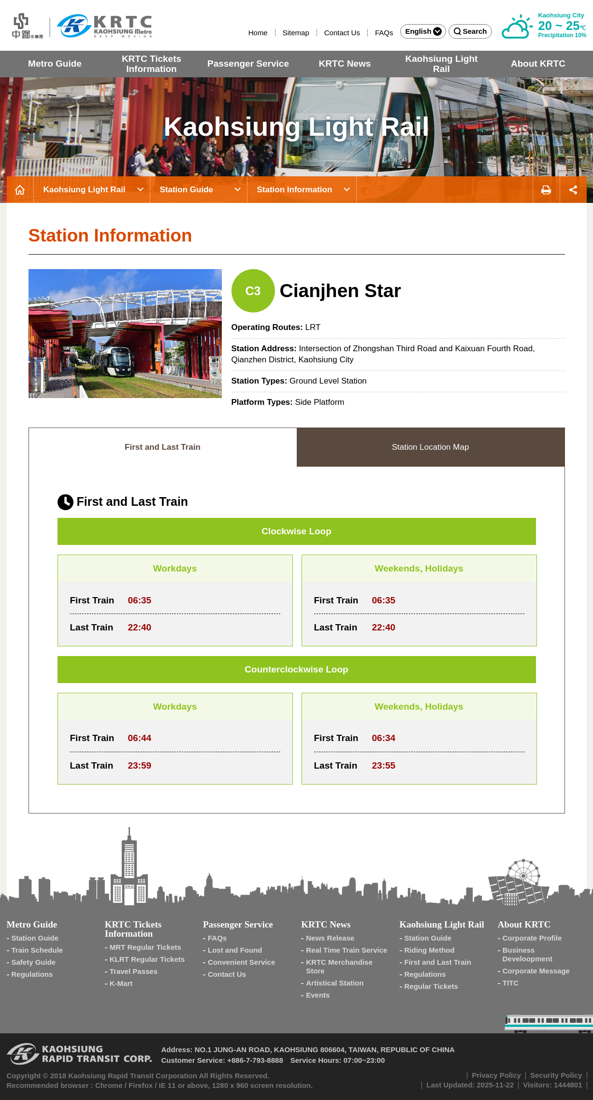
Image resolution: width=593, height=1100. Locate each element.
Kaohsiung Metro (79, 25)
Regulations (32, 974)
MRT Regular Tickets (145, 947)
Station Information (295, 189)
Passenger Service (248, 63)
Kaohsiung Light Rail (441, 64)
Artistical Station (334, 983)
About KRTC (538, 63)
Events (318, 995)
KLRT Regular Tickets (147, 959)
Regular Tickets (431, 986)
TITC (511, 983)
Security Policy (556, 1075)
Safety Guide (34, 962)
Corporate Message (536, 971)
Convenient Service (241, 962)
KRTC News (345, 63)
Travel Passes (134, 971)
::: (244, 33)
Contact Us (342, 33)
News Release (330, 938)
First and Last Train (438, 962)
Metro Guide (55, 63)
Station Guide (187, 189)
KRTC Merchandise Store (339, 966)
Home (258, 33)
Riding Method (430, 950)
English (423, 31)
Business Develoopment (527, 954)
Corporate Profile (532, 938)
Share (573, 189)
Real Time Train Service (346, 950)
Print (546, 189)
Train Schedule (37, 950)
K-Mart (121, 983)
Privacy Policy (496, 1075)
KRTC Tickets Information (151, 64)
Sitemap (296, 33)
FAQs (384, 33)
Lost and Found (235, 950)
